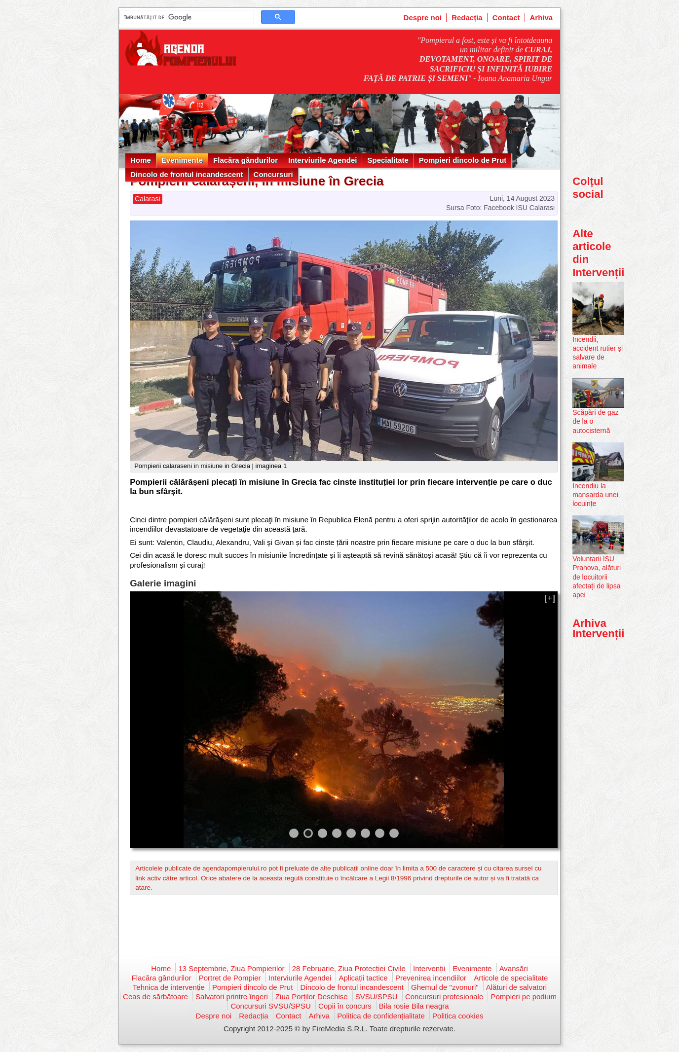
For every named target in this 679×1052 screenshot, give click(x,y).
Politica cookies (457, 1016)
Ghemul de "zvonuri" (445, 987)
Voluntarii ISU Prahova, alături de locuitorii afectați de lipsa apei (596, 577)
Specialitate (387, 160)
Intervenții (429, 968)
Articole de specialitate (511, 978)
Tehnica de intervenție (169, 987)
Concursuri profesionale (444, 996)
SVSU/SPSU (376, 996)
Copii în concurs (345, 1006)
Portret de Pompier (230, 978)
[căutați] (185, 17)
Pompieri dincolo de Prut (463, 160)
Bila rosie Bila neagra (414, 1006)
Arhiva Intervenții (598, 628)
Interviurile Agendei (322, 160)
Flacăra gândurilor (245, 160)
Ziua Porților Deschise (311, 996)
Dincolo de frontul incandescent (186, 174)
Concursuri (273, 174)
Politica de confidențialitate (381, 1016)
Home (140, 160)
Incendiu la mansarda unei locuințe (595, 495)
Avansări (513, 968)
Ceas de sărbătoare (155, 996)
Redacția (467, 17)
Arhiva (541, 17)
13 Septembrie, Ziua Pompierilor (231, 968)
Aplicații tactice (363, 978)
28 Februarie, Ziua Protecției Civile (349, 968)
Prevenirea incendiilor (430, 978)
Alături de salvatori (516, 987)
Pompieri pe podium (523, 996)
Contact (506, 17)
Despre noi (423, 17)
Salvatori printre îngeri (231, 996)
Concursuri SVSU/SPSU (270, 1006)
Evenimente (182, 160)
